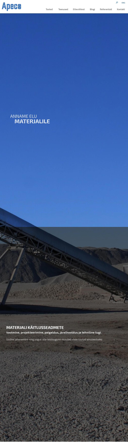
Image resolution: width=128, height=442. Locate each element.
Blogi (92, 9)
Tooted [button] (49, 9)
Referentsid (106, 9)
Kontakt (121, 9)
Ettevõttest (79, 9)
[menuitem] (123, 3)
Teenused (63, 9)
